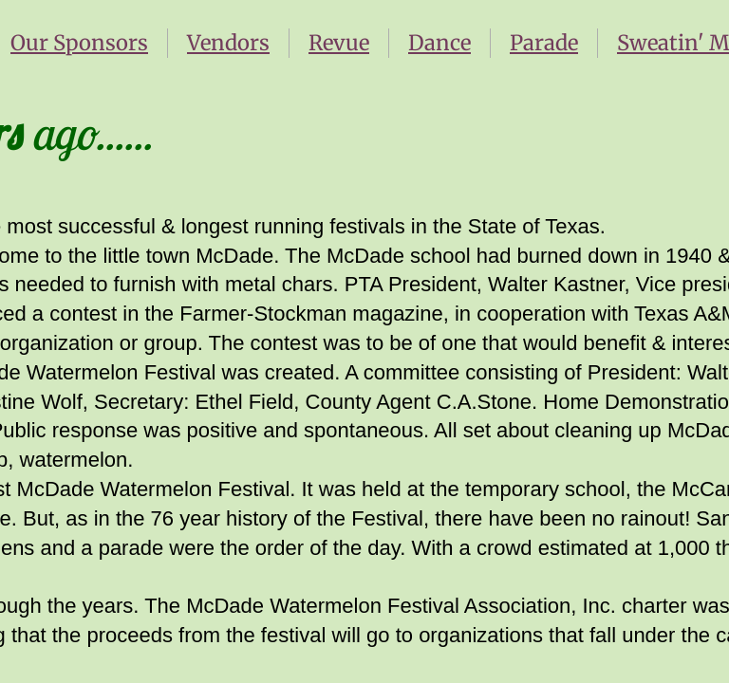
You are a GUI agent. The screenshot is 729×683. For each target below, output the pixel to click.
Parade (544, 42)
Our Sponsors (79, 42)
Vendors (228, 42)
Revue (338, 42)
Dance (439, 42)
